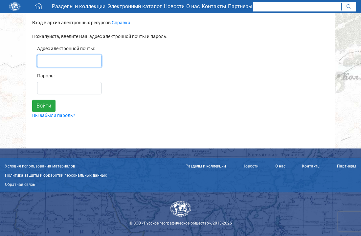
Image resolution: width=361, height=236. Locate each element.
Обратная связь (20, 184)
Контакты (311, 166)
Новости (250, 166)
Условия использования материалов (40, 166)
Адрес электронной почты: (66, 48)
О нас (280, 166)
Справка (121, 22)
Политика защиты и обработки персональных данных (56, 175)
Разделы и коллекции (206, 166)
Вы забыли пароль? (53, 115)
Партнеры (346, 166)
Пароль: (46, 75)
